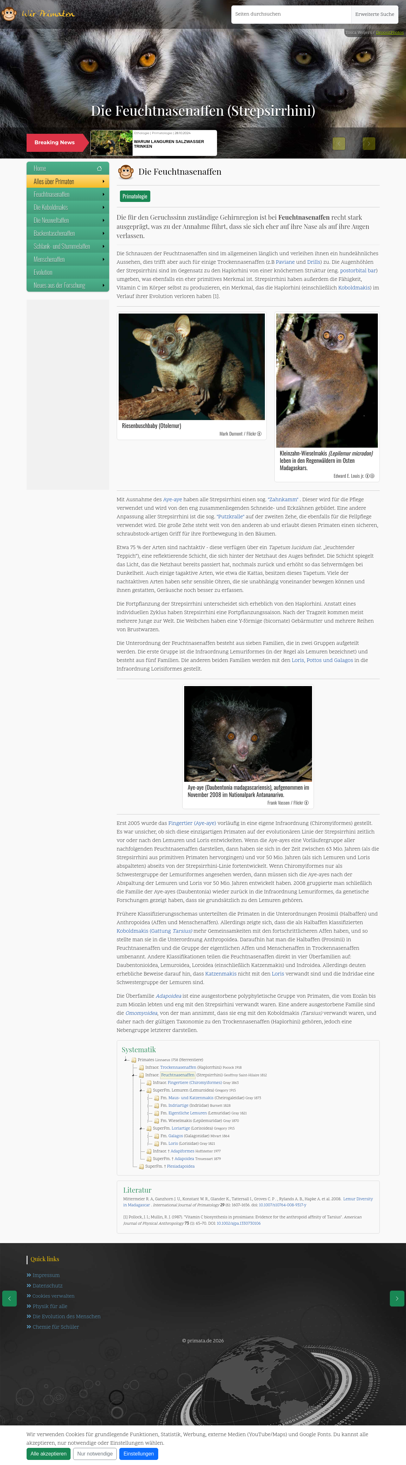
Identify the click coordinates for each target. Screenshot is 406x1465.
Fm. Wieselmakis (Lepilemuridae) (196, 1121)
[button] (339, 143)
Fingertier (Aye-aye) (192, 823)
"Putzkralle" (231, 517)
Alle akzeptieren (49, 1453)
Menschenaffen (70, 259)
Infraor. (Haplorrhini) (189, 1068)
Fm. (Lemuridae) (200, 1113)
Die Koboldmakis (70, 207)
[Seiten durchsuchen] (291, 14)
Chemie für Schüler (53, 1328)
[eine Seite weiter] (397, 1298)
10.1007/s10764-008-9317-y (282, 1205)
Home (68, 168)
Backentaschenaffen (70, 233)
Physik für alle (47, 1307)
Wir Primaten (48, 14)
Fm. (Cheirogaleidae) (207, 1098)
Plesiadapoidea (181, 1167)
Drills (313, 262)
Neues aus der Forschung (70, 285)
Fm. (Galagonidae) (191, 1136)
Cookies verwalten (51, 1296)
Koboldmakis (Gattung (154, 931)
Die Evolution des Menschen (64, 1317)
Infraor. (192, 1083)
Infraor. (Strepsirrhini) (202, 1075)
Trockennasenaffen (178, 1068)
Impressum (43, 1276)
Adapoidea (168, 996)
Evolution (43, 272)
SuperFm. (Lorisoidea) (190, 1128)
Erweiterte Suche (374, 14)
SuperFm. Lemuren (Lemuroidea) (190, 1090)
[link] (259, 433)
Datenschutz (45, 1286)
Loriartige (181, 1128)
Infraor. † (183, 1151)
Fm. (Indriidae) (192, 1106)
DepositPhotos (390, 33)
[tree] (248, 1113)
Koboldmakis (354, 288)
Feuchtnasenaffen (70, 194)
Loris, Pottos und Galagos (322, 660)
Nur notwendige (95, 1453)
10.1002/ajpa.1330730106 (238, 1224)
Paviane (285, 262)
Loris (278, 974)
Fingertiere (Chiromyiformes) (195, 1083)
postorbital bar (358, 271)
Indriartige (178, 1106)
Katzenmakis (220, 974)
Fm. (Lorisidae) (184, 1144)
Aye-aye (172, 500)
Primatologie (135, 196)
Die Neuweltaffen (70, 220)
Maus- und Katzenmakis (190, 1098)
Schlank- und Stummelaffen (70, 246)
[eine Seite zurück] (9, 1298)
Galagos (175, 1136)
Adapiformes (182, 1151)
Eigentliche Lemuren (187, 1113)
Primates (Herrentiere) (166, 1060)
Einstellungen (138, 1453)
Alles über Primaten (70, 181)
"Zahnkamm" (283, 500)
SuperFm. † (183, 1159)
